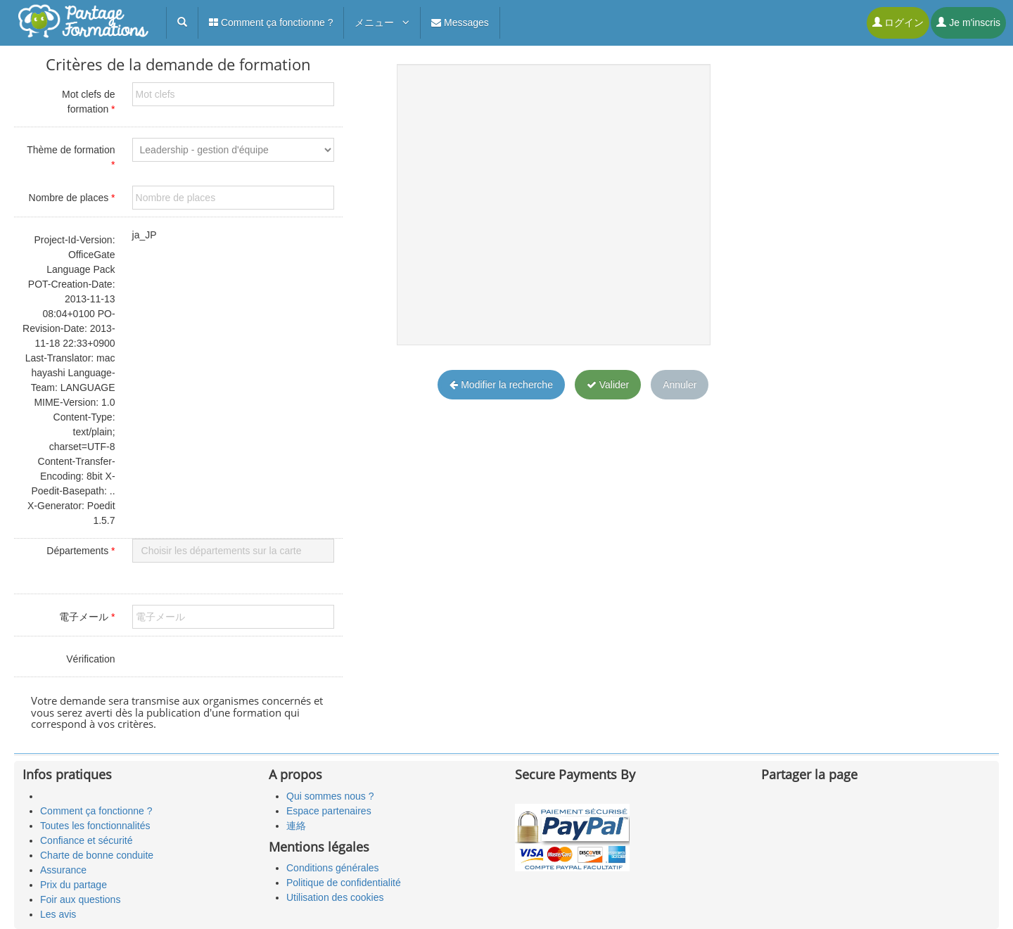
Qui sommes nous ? (330, 796)
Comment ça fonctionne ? (271, 22)
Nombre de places (72, 197)
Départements (80, 550)
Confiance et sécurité (86, 840)
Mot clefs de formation (88, 102)
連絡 (296, 825)
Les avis (58, 914)
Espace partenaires (328, 810)
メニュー (382, 22)
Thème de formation (71, 157)
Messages (460, 22)
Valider (608, 384)
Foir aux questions (80, 899)
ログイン (898, 22)
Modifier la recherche (501, 384)
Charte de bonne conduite (96, 855)
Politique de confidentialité (343, 882)
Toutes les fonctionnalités (95, 825)
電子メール (87, 616)
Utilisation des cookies (335, 897)
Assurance (63, 870)
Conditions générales (332, 867)
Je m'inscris (968, 22)
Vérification (90, 659)
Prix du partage (73, 884)
